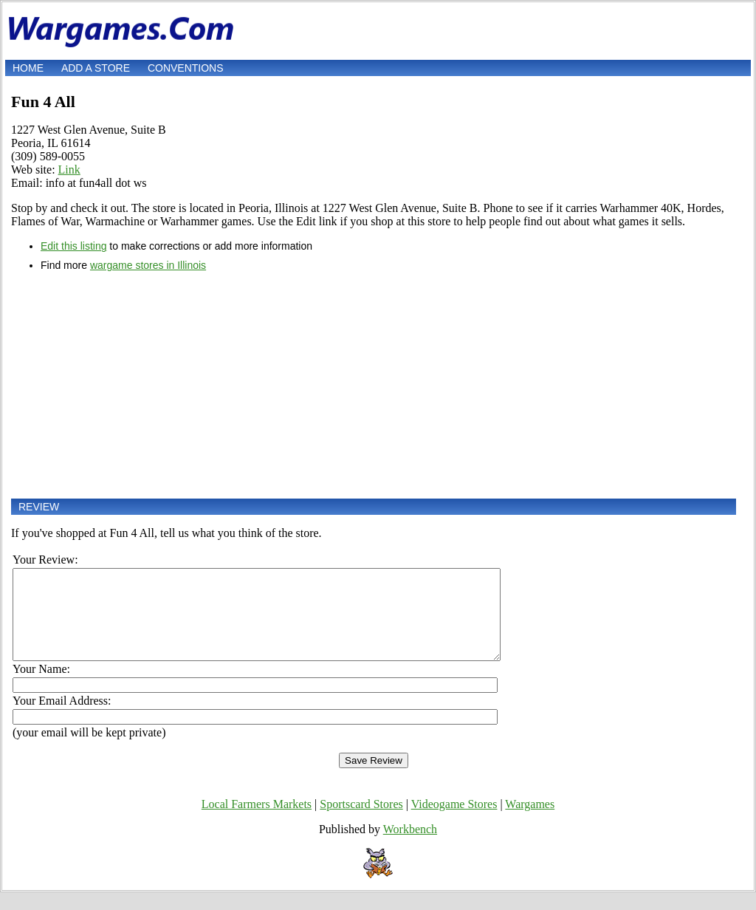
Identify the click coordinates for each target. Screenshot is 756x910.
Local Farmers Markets (257, 821)
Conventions (186, 68)
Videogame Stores (454, 821)
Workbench (410, 847)
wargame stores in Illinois (148, 265)
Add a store (95, 68)
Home (28, 68)
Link (69, 169)
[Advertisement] (373, 384)
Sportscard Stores (361, 821)
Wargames (529, 821)
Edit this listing (73, 246)
